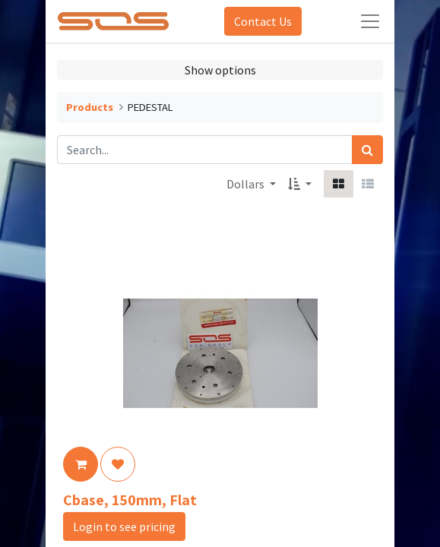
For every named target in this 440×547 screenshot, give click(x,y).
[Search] (367, 149)
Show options (220, 69)
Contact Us (263, 21)
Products (89, 107)
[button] (300, 184)
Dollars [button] (246, 183)
